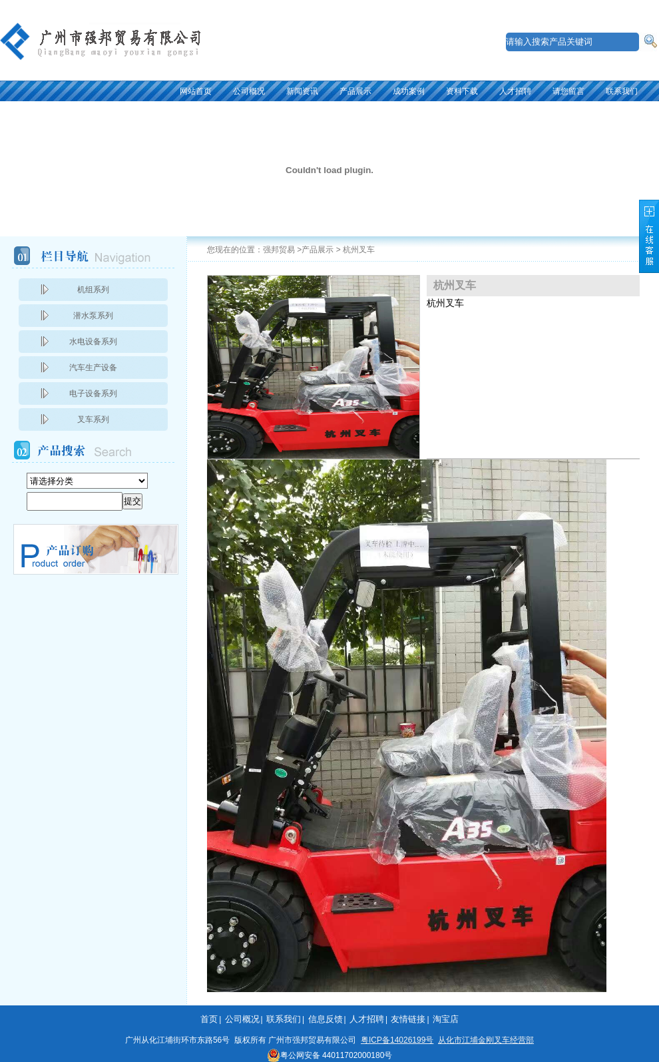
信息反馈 (325, 1019)
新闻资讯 (302, 91)
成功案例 (409, 91)
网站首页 (196, 91)
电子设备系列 (93, 393)
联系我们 (622, 91)
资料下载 (462, 91)
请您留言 (568, 91)
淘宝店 (446, 1019)
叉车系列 (93, 419)
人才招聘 (515, 91)
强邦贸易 (279, 249)
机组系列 (93, 289)
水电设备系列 (93, 341)
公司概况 (249, 91)
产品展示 (355, 91)
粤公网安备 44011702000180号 (330, 1055)
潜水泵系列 (93, 315)
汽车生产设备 (93, 367)
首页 (209, 1019)
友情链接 (408, 1019)
